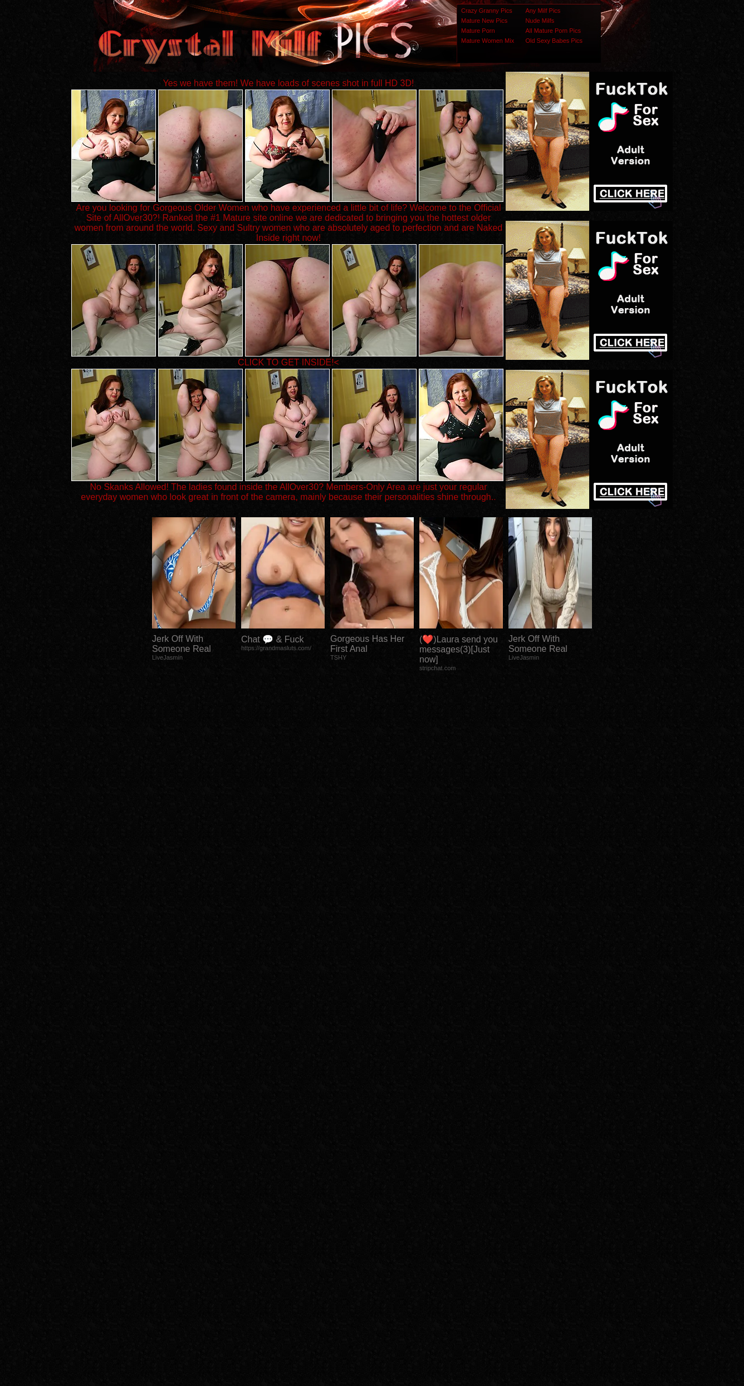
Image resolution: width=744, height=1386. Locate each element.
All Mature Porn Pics (553, 30)
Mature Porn (478, 30)
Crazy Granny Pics (486, 10)
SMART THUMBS (392, 1165)
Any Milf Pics (542, 10)
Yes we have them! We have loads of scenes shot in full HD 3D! (288, 83)
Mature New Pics (484, 20)
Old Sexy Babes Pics (554, 40)
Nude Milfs (539, 20)
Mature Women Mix (487, 40)
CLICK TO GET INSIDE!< (288, 362)
